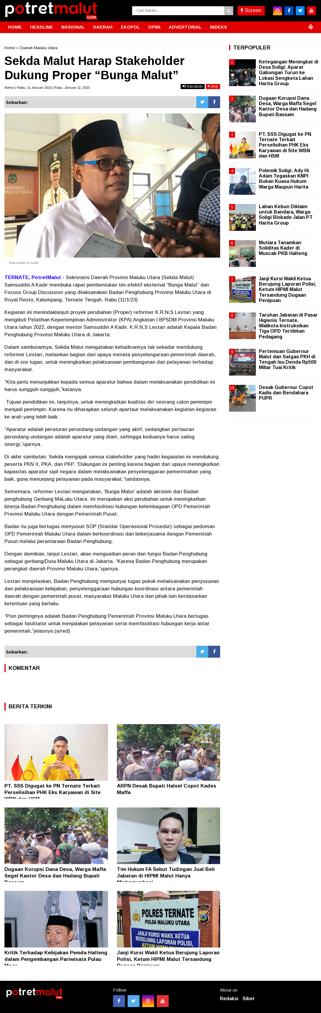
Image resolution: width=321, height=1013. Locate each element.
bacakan (192, 86)
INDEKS (218, 26)
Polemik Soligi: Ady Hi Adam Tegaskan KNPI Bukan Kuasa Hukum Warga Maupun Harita (284, 178)
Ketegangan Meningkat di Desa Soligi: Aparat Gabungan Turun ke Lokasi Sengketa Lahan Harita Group (288, 72)
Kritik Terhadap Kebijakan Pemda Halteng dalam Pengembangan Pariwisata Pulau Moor (55, 959)
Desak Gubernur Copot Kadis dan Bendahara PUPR (286, 393)
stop (213, 86)
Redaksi (229, 998)
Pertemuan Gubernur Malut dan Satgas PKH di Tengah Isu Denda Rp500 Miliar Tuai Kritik (287, 359)
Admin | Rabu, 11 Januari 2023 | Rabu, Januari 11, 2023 (47, 87)
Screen (251, 10)
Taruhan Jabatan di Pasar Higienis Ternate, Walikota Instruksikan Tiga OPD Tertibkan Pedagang (288, 325)
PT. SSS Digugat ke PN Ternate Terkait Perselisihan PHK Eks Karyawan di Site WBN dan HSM (52, 792)
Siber (248, 998)
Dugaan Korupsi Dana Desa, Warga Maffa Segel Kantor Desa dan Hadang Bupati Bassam (55, 875)
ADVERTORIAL (185, 26)
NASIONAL (73, 26)
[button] (311, 24)
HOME (15, 26)
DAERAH (102, 26)
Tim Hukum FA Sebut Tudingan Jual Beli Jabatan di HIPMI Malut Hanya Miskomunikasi (166, 875)
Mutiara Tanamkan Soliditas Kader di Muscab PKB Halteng (283, 248)
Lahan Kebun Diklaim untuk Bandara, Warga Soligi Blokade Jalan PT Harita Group (286, 214)
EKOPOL (130, 26)
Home (9, 48)
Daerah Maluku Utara (38, 48)
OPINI (154, 26)
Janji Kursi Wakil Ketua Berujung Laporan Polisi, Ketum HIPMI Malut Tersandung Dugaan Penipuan (168, 959)
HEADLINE (41, 26)
